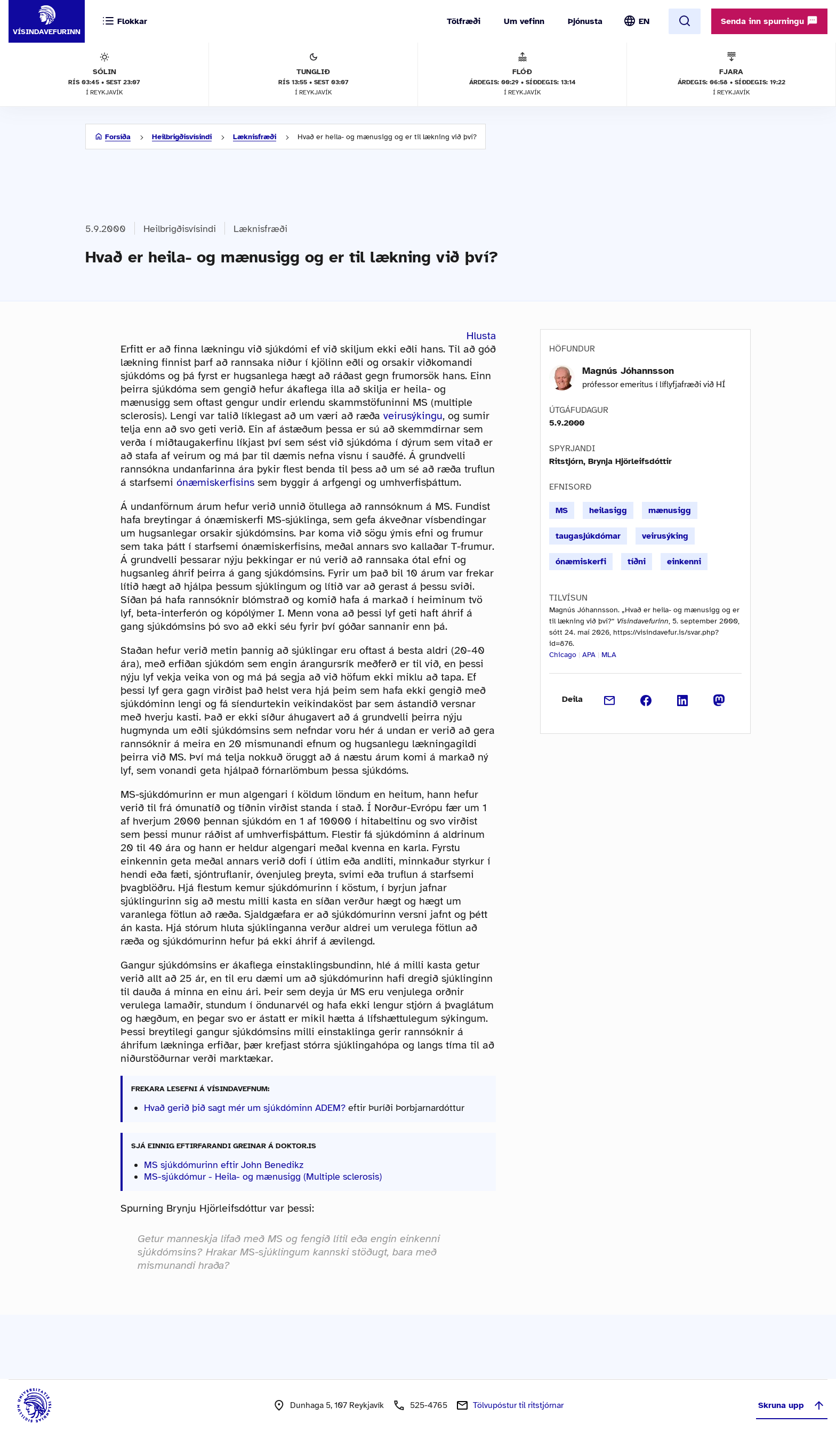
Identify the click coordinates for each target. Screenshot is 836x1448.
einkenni (684, 561)
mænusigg (669, 510)
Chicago (562, 654)
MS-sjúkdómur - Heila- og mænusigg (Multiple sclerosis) (263, 1176)
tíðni (637, 561)
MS (562, 510)
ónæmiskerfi (581, 561)
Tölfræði (463, 21)
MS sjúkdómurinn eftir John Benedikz (223, 1165)
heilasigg (608, 510)
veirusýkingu (413, 415)
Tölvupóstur (518, 1405)
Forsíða (118, 136)
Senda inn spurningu (769, 21)
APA (589, 654)
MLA (608, 654)
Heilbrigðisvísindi (182, 136)
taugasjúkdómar (588, 536)
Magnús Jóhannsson (628, 371)
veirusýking (665, 536)
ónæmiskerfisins (215, 482)
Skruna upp (791, 1405)
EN (644, 21)
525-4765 (428, 1405)
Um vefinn (524, 21)
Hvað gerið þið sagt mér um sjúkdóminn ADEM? (244, 1108)
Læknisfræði (254, 136)
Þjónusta (585, 21)
